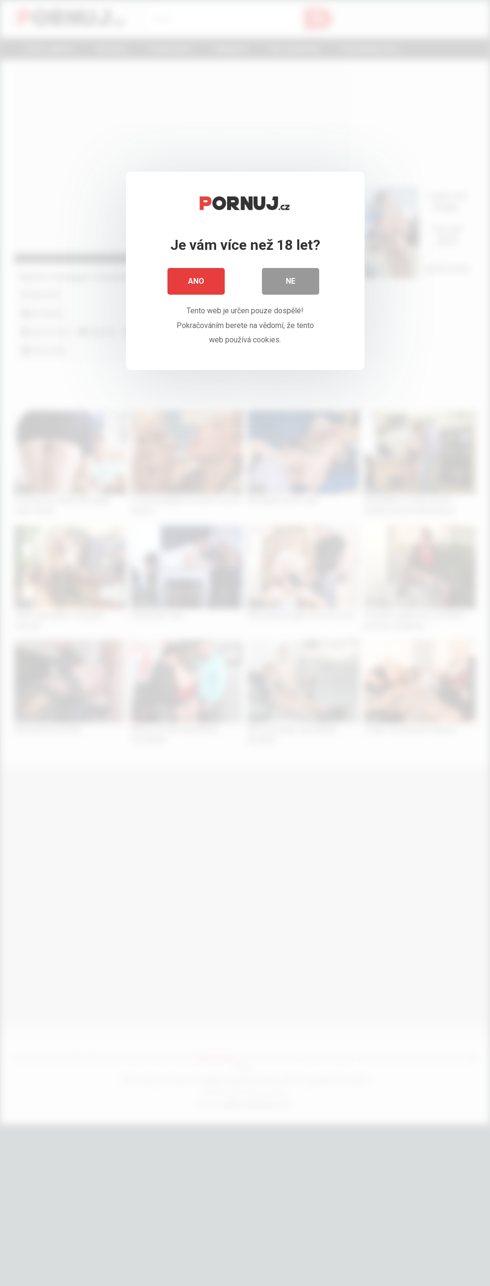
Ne (290, 281)
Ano (196, 281)
